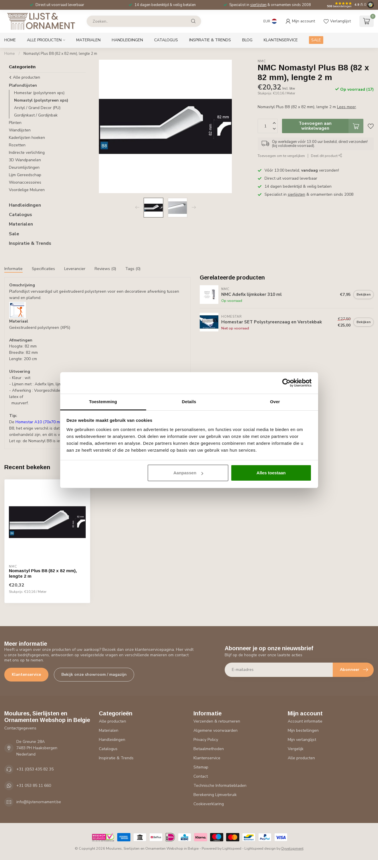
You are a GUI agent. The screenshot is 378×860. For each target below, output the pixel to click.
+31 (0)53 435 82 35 (35, 769)
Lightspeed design (260, 848)
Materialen (88, 40)
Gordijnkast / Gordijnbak (36, 115)
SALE (316, 40)
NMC (262, 61)
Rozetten (17, 145)
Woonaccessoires (25, 182)
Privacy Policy (205, 739)
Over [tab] (275, 401)
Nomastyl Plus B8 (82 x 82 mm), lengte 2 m (60, 53)
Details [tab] (189, 401)
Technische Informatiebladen (219, 785)
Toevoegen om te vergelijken (281, 155)
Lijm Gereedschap (25, 175)
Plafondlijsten (23, 85)
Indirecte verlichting (27, 152)
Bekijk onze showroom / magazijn (94, 674)
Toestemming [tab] (103, 401)
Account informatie (305, 721)
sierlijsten (258, 4)
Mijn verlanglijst (302, 739)
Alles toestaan (271, 472)
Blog (247, 40)
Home (10, 40)
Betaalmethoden (208, 749)
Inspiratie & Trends (210, 40)
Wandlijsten (20, 130)
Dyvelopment (292, 848)
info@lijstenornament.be (38, 802)
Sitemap (200, 767)
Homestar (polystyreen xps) (39, 93)
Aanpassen (188, 472)
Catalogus (166, 40)
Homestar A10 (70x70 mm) (39, 422)
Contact (200, 776)
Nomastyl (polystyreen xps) (41, 100)
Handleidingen (127, 40)
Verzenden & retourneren (216, 721)
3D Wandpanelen (25, 160)
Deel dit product (326, 155)
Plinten (15, 122)
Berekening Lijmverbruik (215, 794)
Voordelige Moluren (27, 190)
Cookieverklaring (208, 804)
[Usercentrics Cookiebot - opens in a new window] (286, 382)
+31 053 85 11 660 (33, 785)
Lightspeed (231, 848)
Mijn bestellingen (303, 730)
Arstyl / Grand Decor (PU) (37, 107)
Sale (14, 234)
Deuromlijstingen (24, 167)
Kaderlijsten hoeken (27, 137)
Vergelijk (295, 749)
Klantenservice (281, 40)
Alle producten (44, 40)
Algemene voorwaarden (215, 730)
